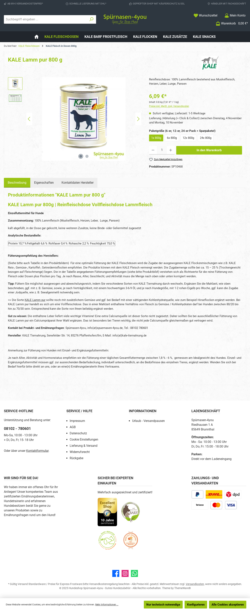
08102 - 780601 (17, 428)
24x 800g (205, 138)
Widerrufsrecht (80, 452)
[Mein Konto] (235, 15)
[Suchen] (91, 19)
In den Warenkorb (209, 150)
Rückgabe (76, 458)
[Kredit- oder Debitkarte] (223, 505)
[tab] (17, 183)
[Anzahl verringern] (153, 150)
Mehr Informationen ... (106, 604)
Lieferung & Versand (83, 446)
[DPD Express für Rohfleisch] (232, 494)
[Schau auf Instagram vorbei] (125, 573)
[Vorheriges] (29, 119)
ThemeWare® (182, 588)
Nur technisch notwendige (163, 604)
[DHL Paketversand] (214, 494)
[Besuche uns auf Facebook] (115, 573)
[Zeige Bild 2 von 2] (87, 156)
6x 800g (172, 138)
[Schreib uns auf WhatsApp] (134, 573)
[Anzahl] (162, 150)
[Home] (36, 36)
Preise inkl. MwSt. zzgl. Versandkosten (169, 106)
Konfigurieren (196, 604)
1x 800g (156, 138)
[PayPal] (197, 494)
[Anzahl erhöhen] (171, 150)
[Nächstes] (138, 119)
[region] (74, 119)
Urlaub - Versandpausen (148, 421)
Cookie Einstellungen (84, 439)
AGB (73, 427)
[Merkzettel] (205, 15)
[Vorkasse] (199, 505)
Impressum (77, 421)
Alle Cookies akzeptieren (228, 604)
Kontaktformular (37, 451)
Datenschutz (78, 433)
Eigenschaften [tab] (44, 182)
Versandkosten (195, 584)
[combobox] (45, 19)
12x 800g (188, 138)
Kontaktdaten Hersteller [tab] (78, 182)
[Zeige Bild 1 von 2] (80, 156)
